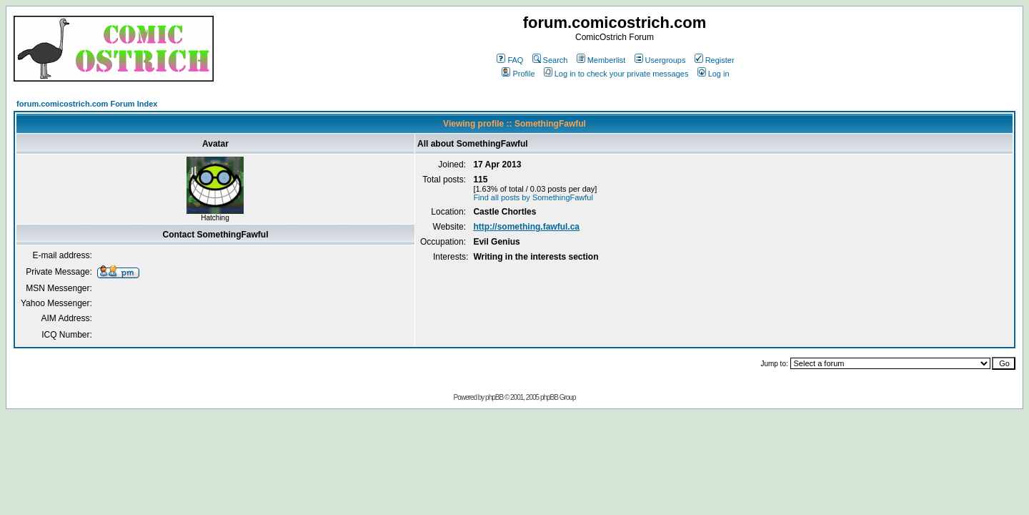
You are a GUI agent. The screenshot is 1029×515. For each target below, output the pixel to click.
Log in (713, 73)
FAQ (510, 60)
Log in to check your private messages (616, 73)
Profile (518, 73)
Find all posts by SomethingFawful (533, 197)
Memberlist (601, 60)
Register (715, 60)
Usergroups (660, 60)
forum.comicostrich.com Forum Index (86, 103)
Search (550, 60)
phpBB (494, 397)
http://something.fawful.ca (526, 227)
